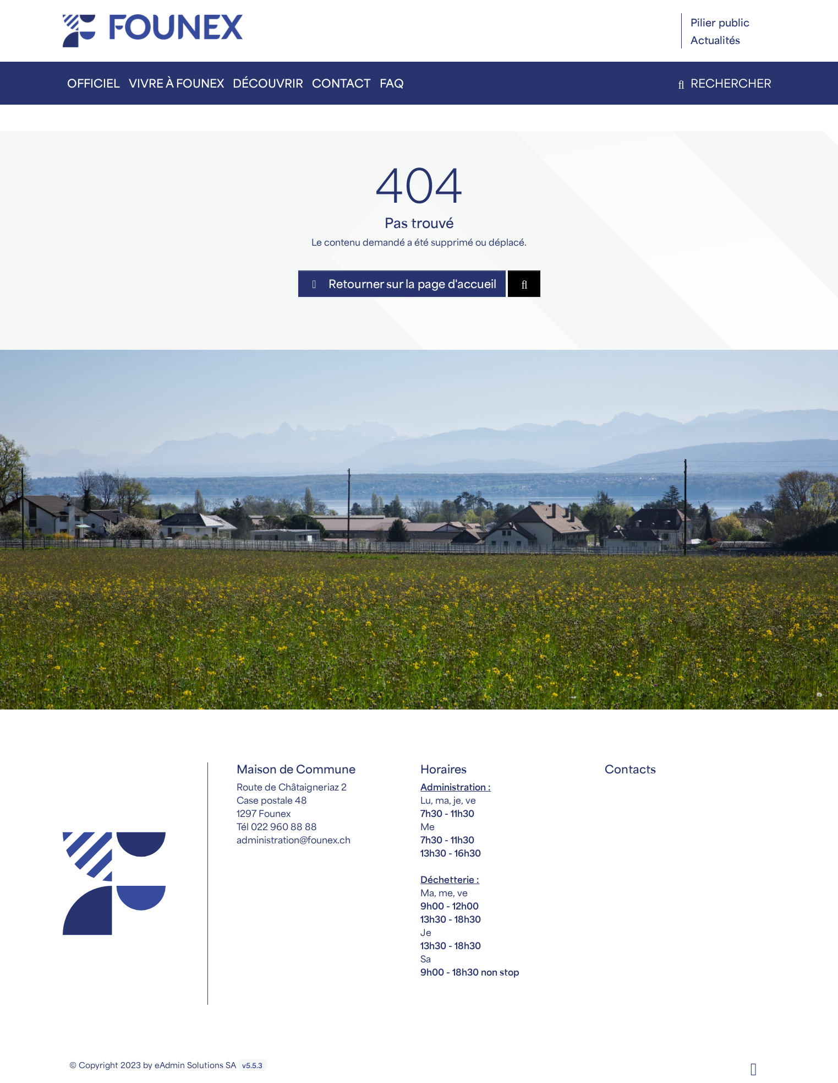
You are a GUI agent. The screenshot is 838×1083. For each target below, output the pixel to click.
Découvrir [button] (268, 82)
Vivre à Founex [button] (176, 82)
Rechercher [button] (722, 82)
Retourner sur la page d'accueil (402, 283)
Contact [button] (341, 82)
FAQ (392, 82)
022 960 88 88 (284, 826)
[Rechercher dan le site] (524, 283)
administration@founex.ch (293, 839)
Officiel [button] (93, 82)
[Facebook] (754, 1068)
